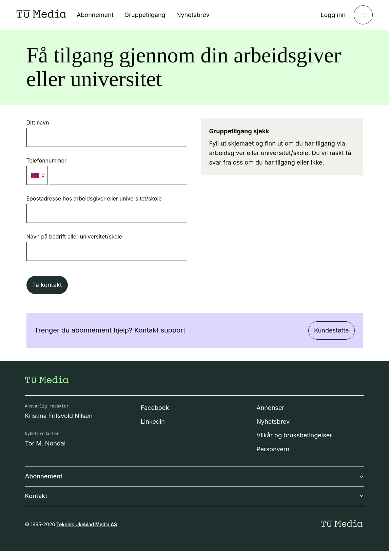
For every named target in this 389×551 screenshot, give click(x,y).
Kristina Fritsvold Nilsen (59, 415)
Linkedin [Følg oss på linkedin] (153, 421)
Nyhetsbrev (193, 14)
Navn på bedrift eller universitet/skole (74, 236)
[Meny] (363, 14)
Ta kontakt (47, 284)
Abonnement (95, 14)
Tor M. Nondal (45, 443)
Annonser (270, 407)
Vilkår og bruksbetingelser (294, 435)
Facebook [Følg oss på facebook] (155, 407)
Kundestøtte (331, 330)
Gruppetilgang (145, 14)
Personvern (272, 449)
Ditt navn (37, 122)
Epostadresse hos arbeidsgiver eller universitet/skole (94, 198)
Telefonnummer (46, 160)
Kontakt (194, 495)
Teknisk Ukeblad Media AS (86, 524)
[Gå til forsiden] (47, 379)
